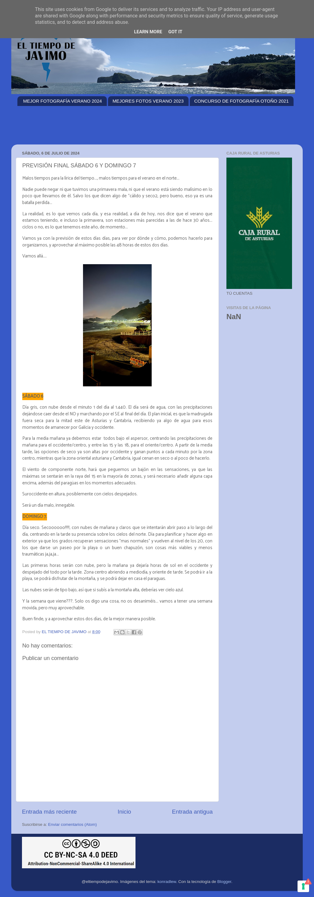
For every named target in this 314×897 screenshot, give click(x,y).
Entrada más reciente (49, 811)
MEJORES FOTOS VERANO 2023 (148, 101)
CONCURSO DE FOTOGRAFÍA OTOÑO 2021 (241, 101)
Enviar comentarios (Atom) (72, 824)
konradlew (166, 881)
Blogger (224, 881)
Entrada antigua (192, 811)
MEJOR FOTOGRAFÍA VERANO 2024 (62, 101)
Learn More (148, 32)
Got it (175, 32)
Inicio (124, 811)
